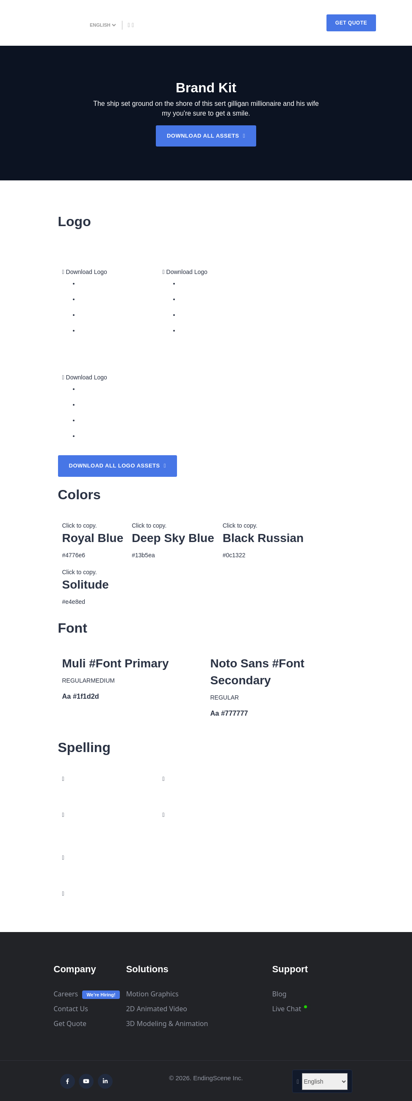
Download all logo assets (117, 465)
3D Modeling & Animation (167, 1023)
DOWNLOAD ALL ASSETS (206, 136)
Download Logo (84, 271)
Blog (279, 994)
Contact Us (71, 1008)
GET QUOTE (351, 23)
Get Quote (70, 1023)
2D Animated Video (156, 1008)
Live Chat (286, 1008)
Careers (66, 994)
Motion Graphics (152, 994)
